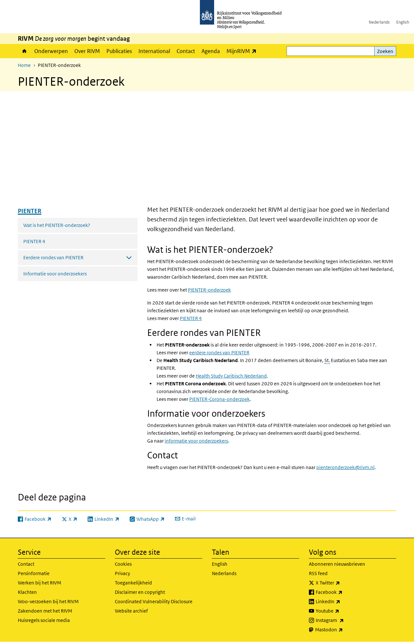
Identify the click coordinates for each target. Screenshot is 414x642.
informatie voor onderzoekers (196, 441)
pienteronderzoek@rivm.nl (345, 467)
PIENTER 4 (34, 241)
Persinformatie (33, 573)
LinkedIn (342, 601)
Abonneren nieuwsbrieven (337, 564)
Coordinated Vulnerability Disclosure (153, 601)
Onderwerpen (51, 51)
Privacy (122, 573)
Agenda (211, 51)
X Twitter (342, 583)
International (154, 51)
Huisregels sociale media (44, 620)
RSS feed (318, 573)
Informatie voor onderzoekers (55, 274)
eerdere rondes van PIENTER (219, 352)
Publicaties (119, 51)
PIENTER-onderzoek (209, 290)
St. (327, 360)
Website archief (131, 611)
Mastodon (343, 630)
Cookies (123, 564)
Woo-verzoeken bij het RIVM (48, 601)
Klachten (27, 592)
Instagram (344, 620)
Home (24, 51)
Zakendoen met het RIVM (45, 611)
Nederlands (379, 22)
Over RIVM (87, 51)
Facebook (343, 592)
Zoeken (385, 51)
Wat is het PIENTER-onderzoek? (56, 225)
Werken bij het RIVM (39, 583)
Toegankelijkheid (133, 583)
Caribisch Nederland (231, 376)
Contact (186, 51)
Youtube (342, 611)
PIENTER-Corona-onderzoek (219, 399)
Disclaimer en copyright (140, 592)
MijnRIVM (243, 51)
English (402, 22)
